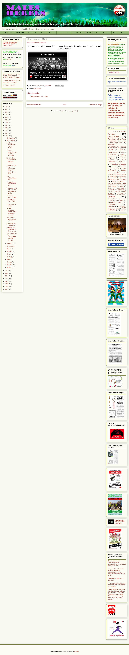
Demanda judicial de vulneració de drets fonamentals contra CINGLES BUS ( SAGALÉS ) (117, 563)
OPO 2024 (118, 191)
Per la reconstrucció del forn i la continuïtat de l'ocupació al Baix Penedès (116, 584)
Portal (89, 33)
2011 (7, 278)
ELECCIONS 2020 (8, 85)
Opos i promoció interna (48, 33)
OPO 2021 (110, 191)
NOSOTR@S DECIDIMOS (11, 200)
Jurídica (116, 173)
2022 (7, 117)
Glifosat (123, 170)
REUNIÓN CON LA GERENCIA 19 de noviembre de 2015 (11, 169)
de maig (9, 257)
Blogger (76, 651)
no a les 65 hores (117, 181)
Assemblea (123, 146)
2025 (7, 109)
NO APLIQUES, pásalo (11, 205)
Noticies (122, 185)
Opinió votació (120, 188)
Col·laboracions (112, 152)
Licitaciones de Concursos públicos (117, 174)
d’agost (9, 249)
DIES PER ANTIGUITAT (11, 196)
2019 (7, 125)
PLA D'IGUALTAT (113, 72)
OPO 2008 (111, 190)
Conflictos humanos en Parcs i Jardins (10, 145)
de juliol (9, 251)
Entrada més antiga (95, 105)
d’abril (9, 259)
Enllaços (97, 33)
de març (9, 262)
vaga (117, 208)
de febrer (10, 264)
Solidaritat (111, 204)
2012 (7, 276)
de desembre (11, 138)
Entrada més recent (34, 105)
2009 (7, 284)
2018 (7, 128)
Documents (106, 33)
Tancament (111, 206)
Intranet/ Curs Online (78, 33)
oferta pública (112, 186)
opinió (121, 186)
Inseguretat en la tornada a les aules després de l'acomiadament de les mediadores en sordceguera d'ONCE (116, 572)
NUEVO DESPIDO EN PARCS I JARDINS (11, 153)
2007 (7, 289)
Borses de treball (32, 33)
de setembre (11, 246)
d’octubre (10, 243)
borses (121, 149)
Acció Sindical (37, 88)
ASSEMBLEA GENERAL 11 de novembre (11, 229)
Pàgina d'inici (8, 33)
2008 (7, 286)
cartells (120, 151)
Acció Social (114, 136)
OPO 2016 (121, 190)
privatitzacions (112, 199)
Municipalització (117, 177)
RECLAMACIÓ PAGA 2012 (11, 224)
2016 (7, 133)
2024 (7, 112)
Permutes (120, 193)
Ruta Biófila (119, 200)
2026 (7, 106)
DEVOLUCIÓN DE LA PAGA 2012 (11, 183)
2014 (7, 270)
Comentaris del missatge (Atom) (69, 111)
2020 (7, 122)
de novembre (11, 140)
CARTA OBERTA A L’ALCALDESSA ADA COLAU (11, 237)
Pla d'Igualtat (120, 194)
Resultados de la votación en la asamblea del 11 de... (11, 190)
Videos (115, 33)
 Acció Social (111, 131)
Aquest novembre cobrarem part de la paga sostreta (11, 212)
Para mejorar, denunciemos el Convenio (11, 219)
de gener (10, 267)
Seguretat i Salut (114, 202)
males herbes (113, 176)
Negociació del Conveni (117, 179)
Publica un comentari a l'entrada (39, 96)
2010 (7, 281)
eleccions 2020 (121, 163)
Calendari (110, 151)
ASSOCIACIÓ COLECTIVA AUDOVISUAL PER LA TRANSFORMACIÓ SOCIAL (11, 75)
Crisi (120, 161)
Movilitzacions (122, 176)
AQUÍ (9, 59)
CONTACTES (20, 33)
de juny (9, 254)
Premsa (123, 33)
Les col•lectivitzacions (11, 178)
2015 (7, 136)
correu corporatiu (63, 33)
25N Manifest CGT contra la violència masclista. (11, 160)
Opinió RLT (111, 188)
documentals (111, 163)
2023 (7, 114)
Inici (64, 105)
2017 (7, 130)
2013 (7, 273)
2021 (7, 120)
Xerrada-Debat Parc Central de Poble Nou (120, 521)
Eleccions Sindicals (118, 165)
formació (114, 167)
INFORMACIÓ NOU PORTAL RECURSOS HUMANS (12, 81)
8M (117, 131)
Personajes (111, 194)
